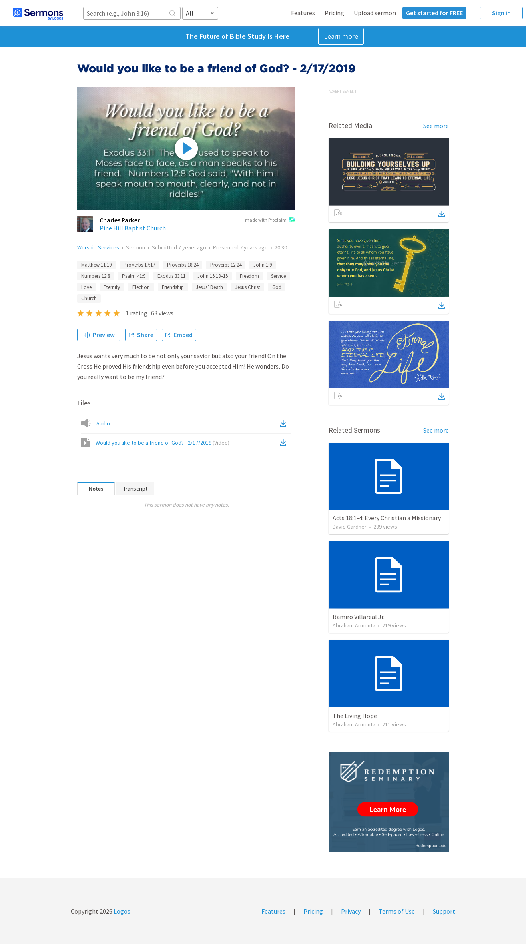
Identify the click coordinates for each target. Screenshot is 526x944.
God (276, 287)
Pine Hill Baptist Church (133, 228)
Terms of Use (397, 911)
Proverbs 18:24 (182, 264)
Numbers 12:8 (95, 276)
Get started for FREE (434, 13)
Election (141, 287)
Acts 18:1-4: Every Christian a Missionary (387, 518)
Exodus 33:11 (171, 276)
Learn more (341, 36)
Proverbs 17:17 (139, 264)
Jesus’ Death (209, 287)
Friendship (173, 287)
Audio (103, 423)
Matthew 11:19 (96, 264)
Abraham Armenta (354, 625)
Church (89, 298)
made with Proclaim (270, 220)
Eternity (112, 287)
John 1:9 (262, 264)
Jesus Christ (247, 287)
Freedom (249, 276)
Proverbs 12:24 (225, 264)
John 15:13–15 (212, 276)
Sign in (501, 13)
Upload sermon (375, 13)
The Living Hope (355, 716)
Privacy (351, 911)
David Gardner (350, 526)
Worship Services (98, 247)
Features (303, 13)
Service (278, 276)
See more (436, 126)
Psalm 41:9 (133, 276)
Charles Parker (120, 220)
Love (86, 287)
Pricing (334, 13)
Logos (121, 911)
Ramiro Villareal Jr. (359, 617)
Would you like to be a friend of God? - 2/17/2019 (162, 442)
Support (444, 911)
